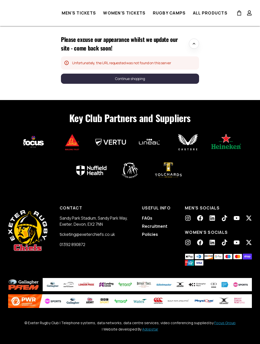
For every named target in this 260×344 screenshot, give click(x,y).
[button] (130, 79)
